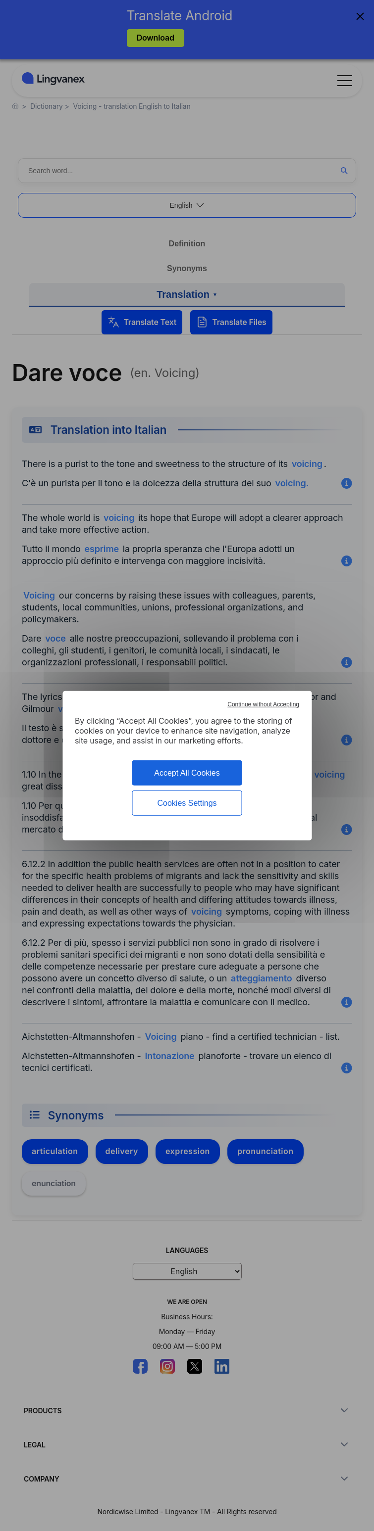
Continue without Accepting (263, 703)
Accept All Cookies (187, 772)
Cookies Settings (186, 803)
